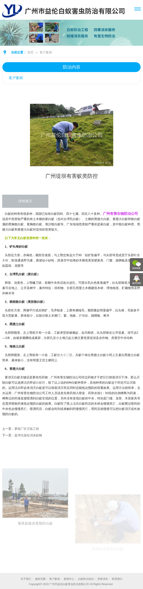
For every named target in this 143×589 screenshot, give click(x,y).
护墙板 (83, 315)
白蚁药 (40, 382)
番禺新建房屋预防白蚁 (35, 555)
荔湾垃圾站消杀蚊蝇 (28, 435)
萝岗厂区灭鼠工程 (26, 428)
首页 (30, 52)
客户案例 (46, 52)
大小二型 (66, 355)
